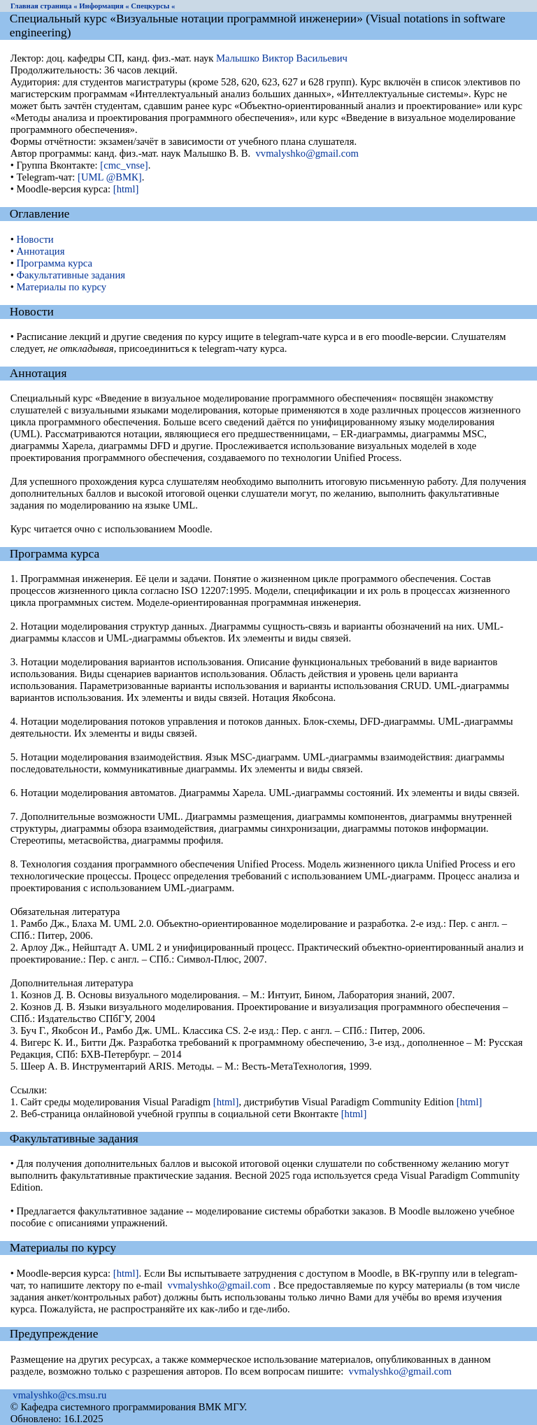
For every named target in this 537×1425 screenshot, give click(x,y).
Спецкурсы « (153, 6)
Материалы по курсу (61, 286)
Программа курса (54, 263)
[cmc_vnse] (124, 165)
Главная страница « (44, 6)
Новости (34, 239)
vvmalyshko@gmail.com (307, 153)
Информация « (104, 6)
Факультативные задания (70, 275)
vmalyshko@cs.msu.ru (59, 1395)
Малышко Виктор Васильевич (282, 58)
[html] (126, 188)
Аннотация (40, 251)
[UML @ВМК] (110, 177)
